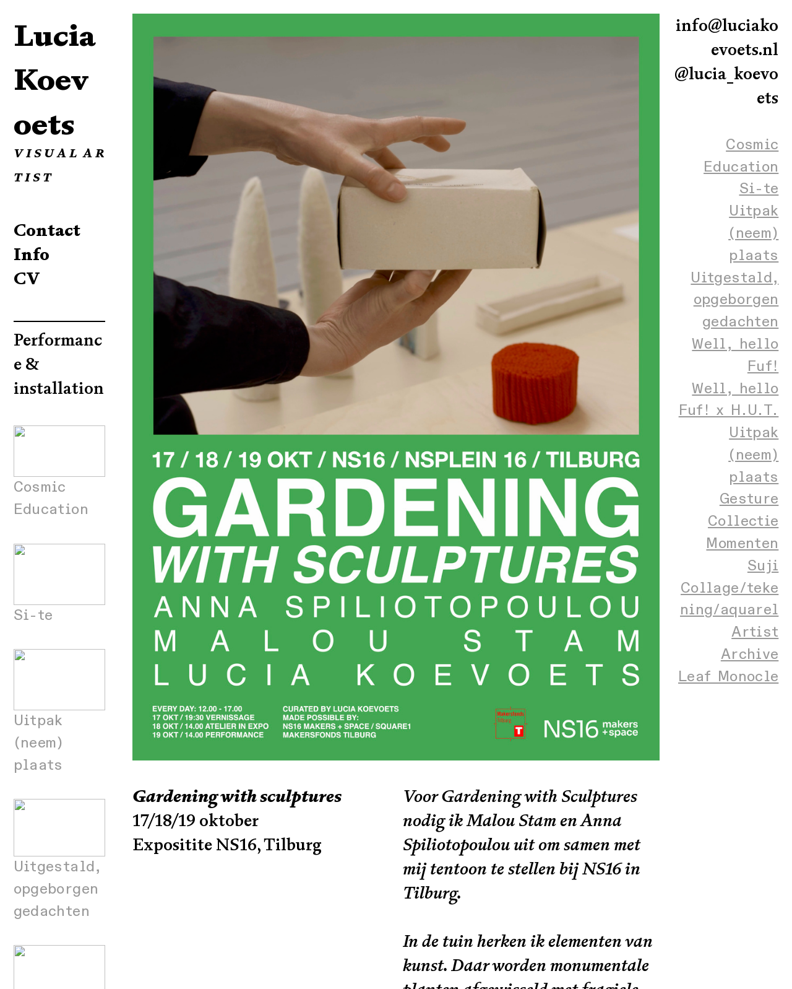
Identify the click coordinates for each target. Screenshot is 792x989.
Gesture (749, 499)
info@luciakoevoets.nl (727, 37)
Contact (47, 230)
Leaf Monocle (728, 677)
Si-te (759, 189)
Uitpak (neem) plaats (753, 233)
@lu (689, 73)
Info (32, 254)
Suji (762, 566)
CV (27, 278)
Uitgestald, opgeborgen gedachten (734, 300)
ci (711, 73)
